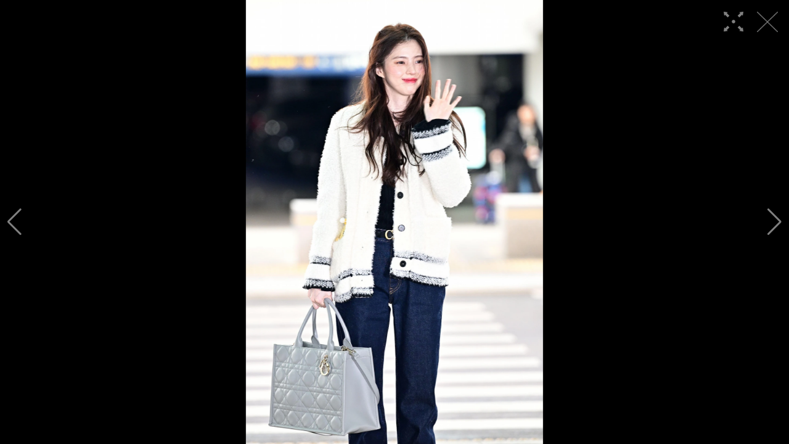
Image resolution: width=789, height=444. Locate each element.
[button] (14, 222)
